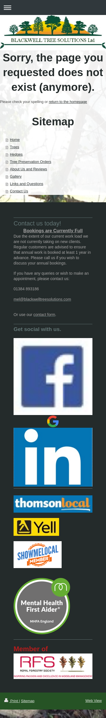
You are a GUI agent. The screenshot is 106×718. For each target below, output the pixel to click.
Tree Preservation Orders (30, 162)
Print (11, 701)
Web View (93, 700)
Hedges (16, 154)
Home (15, 139)
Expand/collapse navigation (53, 7)
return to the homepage (68, 102)
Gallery (15, 176)
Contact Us (19, 191)
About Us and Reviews (28, 169)
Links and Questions (26, 184)
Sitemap (27, 701)
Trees (14, 147)
